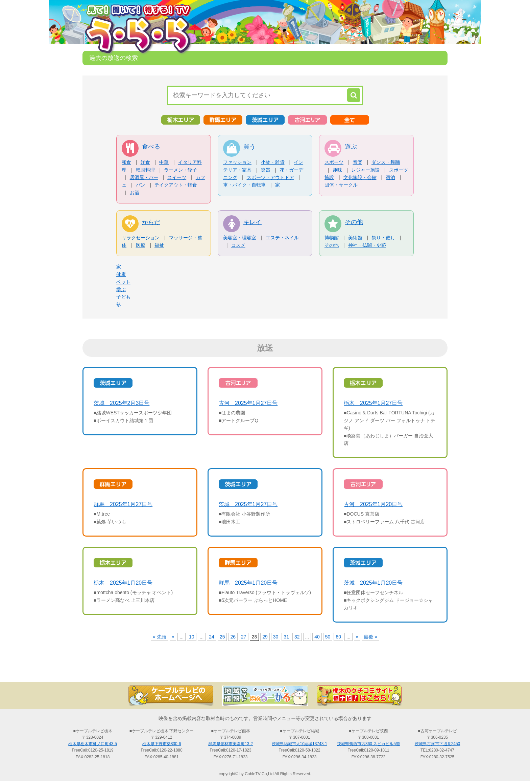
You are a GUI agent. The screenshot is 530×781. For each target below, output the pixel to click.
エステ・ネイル (282, 237)
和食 (126, 162)
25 (222, 636)
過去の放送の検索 (265, 670)
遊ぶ (351, 146)
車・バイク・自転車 (244, 185)
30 (276, 636)
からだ (151, 222)
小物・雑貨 (273, 162)
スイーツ (176, 177)
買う (249, 146)
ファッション (237, 162)
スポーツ (333, 162)
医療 (140, 245)
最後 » (370, 636)
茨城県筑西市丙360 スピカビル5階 (368, 743)
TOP (116, 670)
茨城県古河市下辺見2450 (437, 743)
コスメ (238, 245)
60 (338, 636)
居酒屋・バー (144, 177)
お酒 (134, 192)
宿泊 (390, 177)
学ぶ (121, 289)
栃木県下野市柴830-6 (161, 743)
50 (328, 636)
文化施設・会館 (360, 177)
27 (243, 636)
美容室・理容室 (239, 237)
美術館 (355, 237)
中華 (164, 162)
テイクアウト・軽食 (175, 185)
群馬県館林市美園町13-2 (230, 743)
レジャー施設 (365, 170)
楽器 (265, 170)
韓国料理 (145, 170)
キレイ (252, 222)
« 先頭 (159, 636)
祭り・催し (383, 237)
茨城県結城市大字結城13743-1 (299, 743)
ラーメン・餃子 (180, 170)
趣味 (337, 170)
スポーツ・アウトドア (270, 177)
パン (140, 185)
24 (211, 636)
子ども (123, 297)
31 (286, 636)
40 (317, 636)
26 (233, 636)
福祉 (159, 245)
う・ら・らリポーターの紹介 (339, 670)
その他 (354, 222)
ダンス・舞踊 (385, 162)
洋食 (145, 162)
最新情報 (190, 670)
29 (265, 636)
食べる (151, 146)
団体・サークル (341, 185)
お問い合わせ (414, 670)
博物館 (331, 237)
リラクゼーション (141, 237)
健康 (121, 274)
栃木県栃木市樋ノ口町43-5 (92, 743)
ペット (123, 282)
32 (297, 636)
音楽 (357, 162)
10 (191, 636)
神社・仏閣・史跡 (367, 245)
